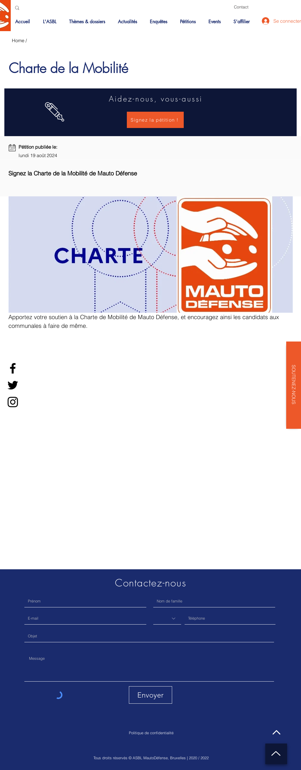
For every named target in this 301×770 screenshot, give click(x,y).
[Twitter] (13, 385)
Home (18, 40)
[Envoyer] (150, 695)
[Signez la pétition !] (155, 120)
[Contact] (241, 7)
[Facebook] (13, 368)
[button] (89, 22)
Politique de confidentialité (151, 732)
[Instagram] (13, 402)
